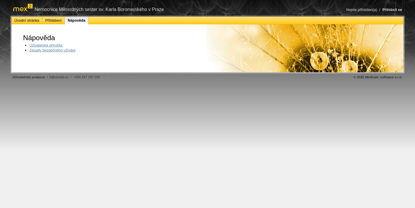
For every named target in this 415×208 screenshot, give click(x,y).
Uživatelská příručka (46, 45)
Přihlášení (53, 20)
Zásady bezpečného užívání (52, 50)
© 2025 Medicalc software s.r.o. (377, 77)
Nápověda (76, 20)
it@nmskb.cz (59, 77)
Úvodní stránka (26, 20)
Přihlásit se (392, 10)
